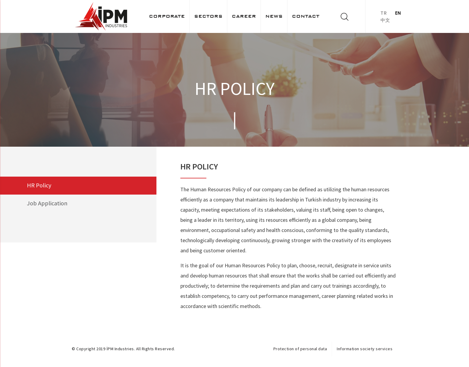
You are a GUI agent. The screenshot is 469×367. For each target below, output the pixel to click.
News (274, 16)
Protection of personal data (300, 348)
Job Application (47, 204)
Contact (305, 16)
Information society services (364, 348)
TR (383, 13)
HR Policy (39, 186)
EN (399, 13)
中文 (385, 20)
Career (244, 16)
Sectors (208, 16)
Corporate (167, 16)
